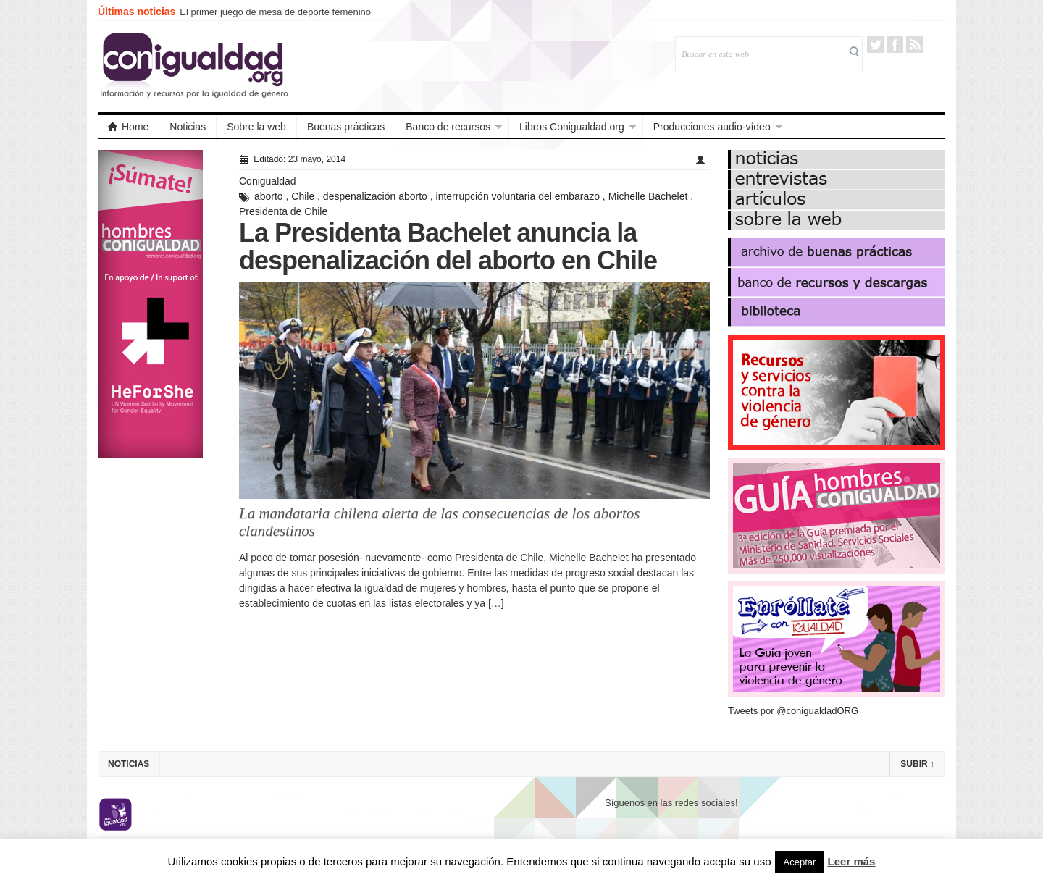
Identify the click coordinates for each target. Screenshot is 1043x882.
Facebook (895, 44)
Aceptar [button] (800, 862)
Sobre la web (256, 127)
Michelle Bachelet (648, 196)
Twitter (875, 44)
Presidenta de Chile (283, 211)
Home (128, 127)
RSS (914, 44)
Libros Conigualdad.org (571, 127)
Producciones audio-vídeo (712, 127)
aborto (268, 196)
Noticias (187, 127)
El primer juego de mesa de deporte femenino (275, 12)
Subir (917, 764)
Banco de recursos (448, 127)
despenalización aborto (375, 196)
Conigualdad (267, 181)
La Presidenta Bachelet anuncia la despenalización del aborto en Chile (448, 246)
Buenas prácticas (346, 127)
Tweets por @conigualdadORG (793, 710)
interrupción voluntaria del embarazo (518, 196)
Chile (302, 196)
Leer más (852, 861)
